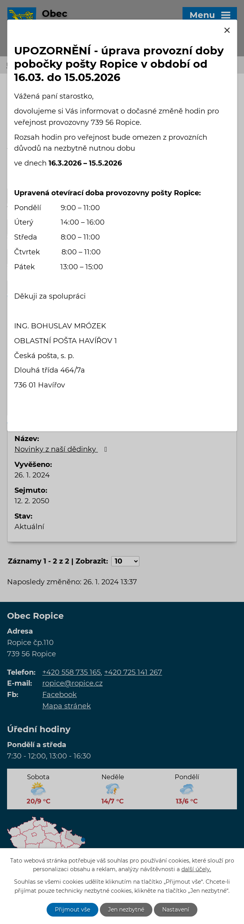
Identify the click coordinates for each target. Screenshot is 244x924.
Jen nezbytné (126, 909)
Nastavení (175, 909)
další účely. (196, 869)
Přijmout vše (72, 909)
